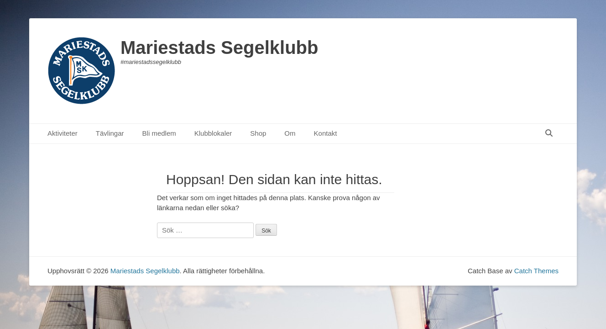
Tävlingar (110, 133)
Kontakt (325, 133)
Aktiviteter (62, 133)
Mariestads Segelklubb (219, 47)
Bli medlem (159, 133)
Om (289, 133)
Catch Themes (536, 271)
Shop (258, 133)
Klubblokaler (213, 133)
